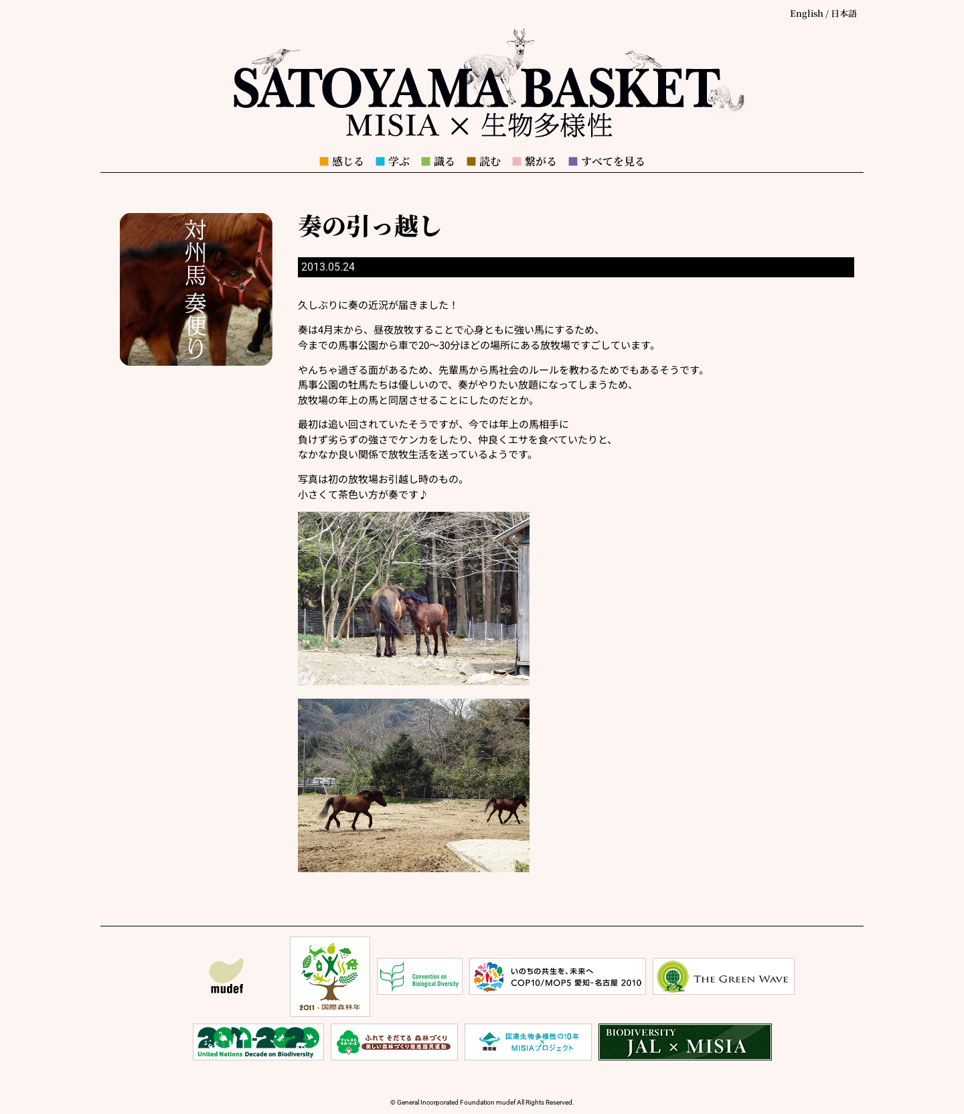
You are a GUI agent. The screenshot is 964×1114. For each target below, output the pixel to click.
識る (437, 161)
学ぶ (392, 161)
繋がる (534, 161)
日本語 (844, 13)
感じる (341, 161)
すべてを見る (606, 161)
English (806, 13)
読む (483, 161)
